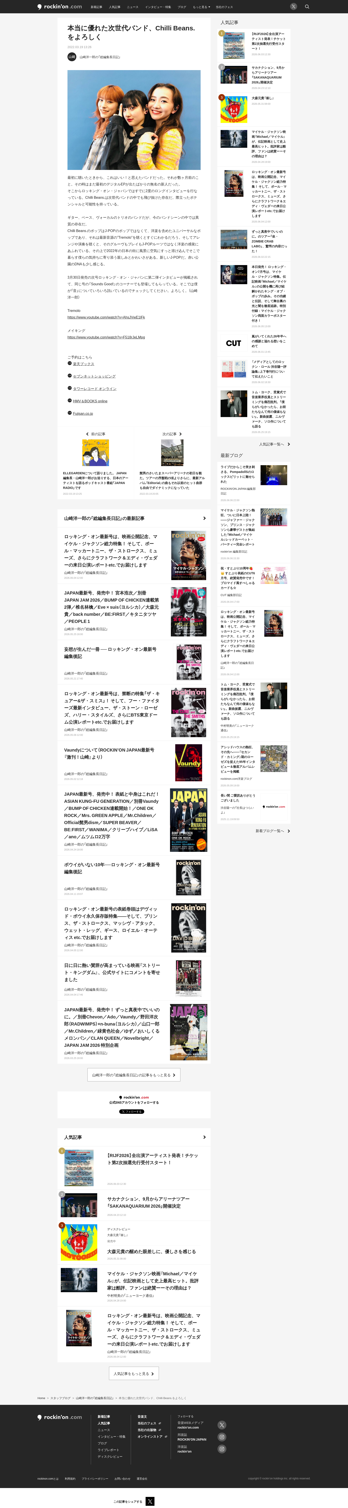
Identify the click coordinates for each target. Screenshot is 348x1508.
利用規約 (70, 1478)
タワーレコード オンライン (95, 388)
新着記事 (96, 7)
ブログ (182, 7)
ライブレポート (108, 1449)
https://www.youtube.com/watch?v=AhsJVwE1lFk (106, 317)
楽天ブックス (83, 363)
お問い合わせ (122, 1478)
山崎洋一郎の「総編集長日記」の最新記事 (104, 518)
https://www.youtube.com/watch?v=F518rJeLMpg (106, 337)
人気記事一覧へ (271, 444)
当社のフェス (224, 7)
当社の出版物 (147, 1429)
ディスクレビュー (110, 1456)
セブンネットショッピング (94, 376)
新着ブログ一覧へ (270, 830)
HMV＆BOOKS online (90, 401)
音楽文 (142, 1416)
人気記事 (115, 7)
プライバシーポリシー (95, 1478)
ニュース (132, 7)
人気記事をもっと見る (131, 1373)
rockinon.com (60, 7)
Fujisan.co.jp (83, 413)
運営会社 (142, 1478)
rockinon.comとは (48, 1478)
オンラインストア (150, 1436)
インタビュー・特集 (158, 7)
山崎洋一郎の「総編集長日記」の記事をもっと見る (131, 1074)
